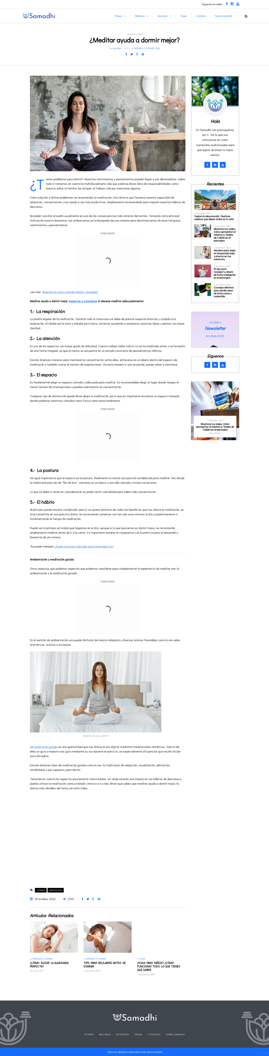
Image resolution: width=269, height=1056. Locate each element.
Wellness (140, 16)
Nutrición (162, 16)
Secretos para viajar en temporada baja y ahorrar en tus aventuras (225, 255)
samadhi (117, 48)
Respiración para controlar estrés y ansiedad (70, 292)
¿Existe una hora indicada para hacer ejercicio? (83, 546)
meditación (55, 890)
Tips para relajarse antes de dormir (105, 964)
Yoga (157, 48)
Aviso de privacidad (151, 1052)
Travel (183, 16)
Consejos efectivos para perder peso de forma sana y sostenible (224, 292)
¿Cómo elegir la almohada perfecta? (49, 964)
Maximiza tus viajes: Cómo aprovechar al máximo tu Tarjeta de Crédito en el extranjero (225, 234)
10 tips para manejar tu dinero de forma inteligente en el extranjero (224, 273)
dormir (41, 890)
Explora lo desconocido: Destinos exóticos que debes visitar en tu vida (214, 217)
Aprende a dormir (144, 48)
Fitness (118, 16)
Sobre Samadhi (223, 16)
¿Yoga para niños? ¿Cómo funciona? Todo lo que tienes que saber (158, 966)
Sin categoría (215, 433)
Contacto (201, 16)
